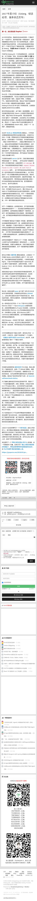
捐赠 (6, 875)
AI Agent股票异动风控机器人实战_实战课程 (15, 763)
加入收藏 (4, 497)
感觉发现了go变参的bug (14, 512)
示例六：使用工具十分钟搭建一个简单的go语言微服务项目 (19, 663)
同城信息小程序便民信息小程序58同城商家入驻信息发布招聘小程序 (19, 749)
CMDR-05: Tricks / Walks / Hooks (13, 657)
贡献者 (16, 871)
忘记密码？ (32, 588)
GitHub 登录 (18, 595)
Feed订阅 (19, 875)
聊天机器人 (23, 428)
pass (16, 291)
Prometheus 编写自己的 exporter (13, 654)
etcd (16, 520)
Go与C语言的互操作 (9, 642)
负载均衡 (13, 255)
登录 (18, 531)
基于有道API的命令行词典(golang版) (14, 660)
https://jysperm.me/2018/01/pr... (14, 452)
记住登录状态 (6, 582)
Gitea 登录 (18, 599)
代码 (32, 520)
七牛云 (13, 888)
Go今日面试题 (8, 605)
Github (29, 871)
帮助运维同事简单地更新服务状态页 (21, 447)
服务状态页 (18, 367)
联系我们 (29, 873)
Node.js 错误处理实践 (14, 133)
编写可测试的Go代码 (9, 648)
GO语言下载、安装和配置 (11, 651)
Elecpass (21, 306)
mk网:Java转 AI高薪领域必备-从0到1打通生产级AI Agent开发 (19, 768)
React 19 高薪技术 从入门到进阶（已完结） (16, 671)
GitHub (30, 293)
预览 (9, 535)
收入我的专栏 (9, 506)
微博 (10, 497)
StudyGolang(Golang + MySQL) (20, 887)
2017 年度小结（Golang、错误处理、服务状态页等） (18, 483)
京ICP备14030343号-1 (9, 898)
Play (14, 873)
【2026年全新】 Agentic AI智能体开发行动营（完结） (18, 722)
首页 (3, 9)
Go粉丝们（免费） (25, 863)
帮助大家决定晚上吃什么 (19, 442)
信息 (8, 520)
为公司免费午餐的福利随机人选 (13, 449)
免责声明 (21, 873)
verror (14, 158)
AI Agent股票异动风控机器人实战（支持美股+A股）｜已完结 (19, 734)
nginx (24, 520)
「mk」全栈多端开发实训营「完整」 (14, 739)
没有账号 (29, 531)
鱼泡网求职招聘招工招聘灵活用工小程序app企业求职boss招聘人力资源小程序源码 (19, 743)
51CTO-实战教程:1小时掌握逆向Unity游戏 (15, 668)
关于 (4, 871)
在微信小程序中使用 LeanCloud (13, 337)
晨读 (23, 871)
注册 (9, 588)
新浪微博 (7, 873)
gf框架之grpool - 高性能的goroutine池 (18, 514)
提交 (31, 561)
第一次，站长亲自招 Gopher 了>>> (15, 31)
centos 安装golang (9, 645)
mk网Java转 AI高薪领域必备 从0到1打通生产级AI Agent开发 (19, 728)
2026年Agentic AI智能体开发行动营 (14, 760)
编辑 (4, 535)
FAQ (10, 871)
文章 (9, 9)
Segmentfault (16, 477)
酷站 (12, 875)
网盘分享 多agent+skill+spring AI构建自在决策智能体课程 (19, 755)
